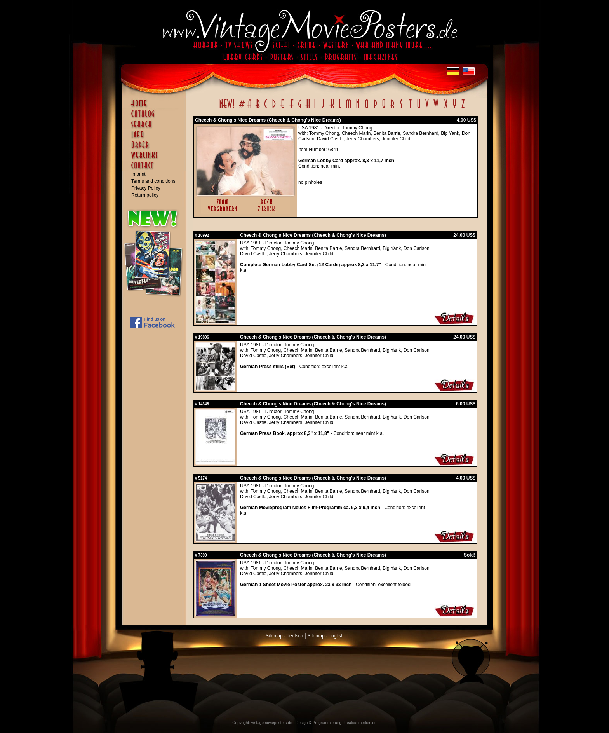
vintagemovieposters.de (271, 723)
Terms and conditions (153, 181)
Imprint (138, 174)
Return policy (144, 195)
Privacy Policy (145, 188)
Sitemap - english (326, 636)
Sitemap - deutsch (284, 636)
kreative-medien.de (360, 723)
